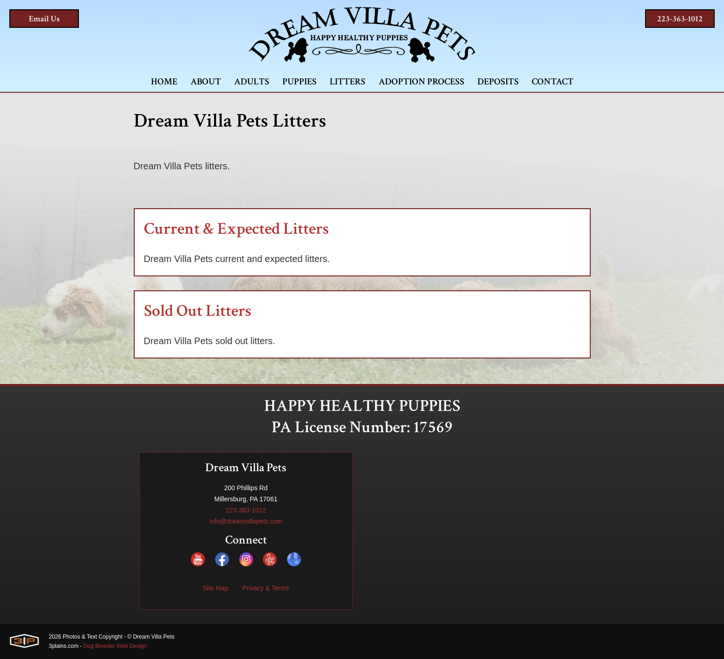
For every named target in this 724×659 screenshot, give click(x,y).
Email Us (44, 18)
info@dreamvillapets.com (245, 521)
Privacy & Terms (265, 588)
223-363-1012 (680, 18)
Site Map (215, 588)
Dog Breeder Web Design (115, 646)
